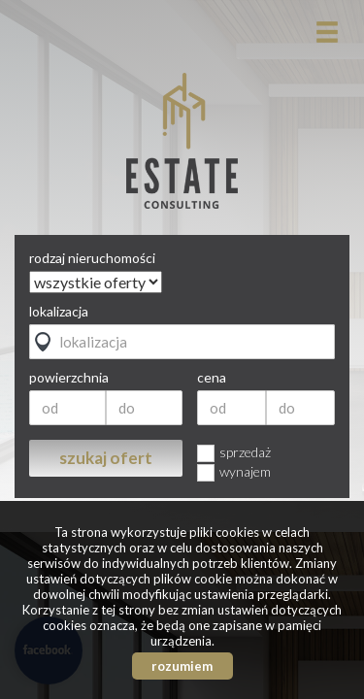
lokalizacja (58, 311)
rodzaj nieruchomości (92, 258)
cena (211, 377)
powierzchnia (69, 377)
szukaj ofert (105, 458)
